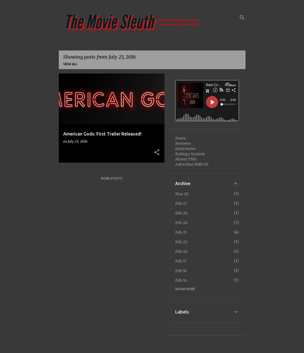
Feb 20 (181, 251)
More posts (111, 178)
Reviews (183, 143)
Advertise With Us (191, 164)
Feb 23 (181, 232)
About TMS (186, 159)
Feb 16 (181, 270)
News (180, 138)
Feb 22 (181, 241)
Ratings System (190, 153)
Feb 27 (181, 203)
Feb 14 (181, 280)
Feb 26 (181, 213)
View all (70, 64)
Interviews (185, 148)
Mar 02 (182, 193)
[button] (157, 152)
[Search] (242, 17)
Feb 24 (181, 222)
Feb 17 (181, 261)
